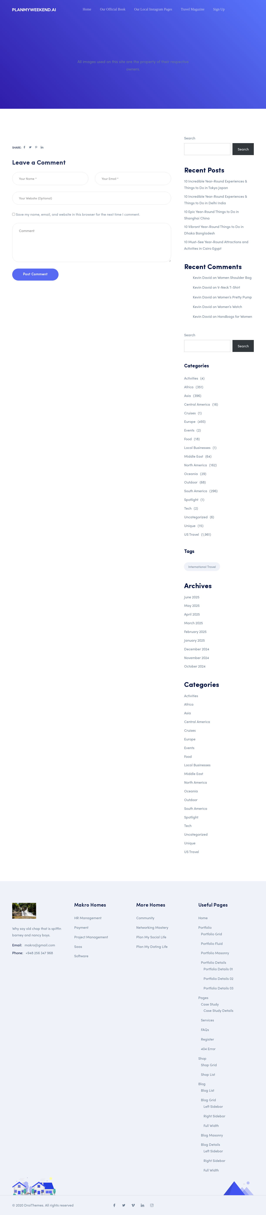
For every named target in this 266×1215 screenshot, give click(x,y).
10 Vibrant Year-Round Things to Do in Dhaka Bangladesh (214, 230)
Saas (78, 946)
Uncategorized (199, 516)
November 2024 (196, 657)
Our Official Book (112, 9)
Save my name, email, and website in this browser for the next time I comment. (78, 227)
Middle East (198, 456)
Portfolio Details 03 (218, 988)
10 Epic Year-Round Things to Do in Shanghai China (211, 215)
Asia (192, 395)
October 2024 (194, 666)
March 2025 (193, 622)
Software (81, 955)
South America (201, 490)
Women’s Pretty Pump (234, 297)
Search (189, 138)
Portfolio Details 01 (218, 968)
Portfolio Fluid (212, 943)
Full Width (211, 1125)
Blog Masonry (212, 1135)
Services (207, 1020)
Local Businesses (200, 447)
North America (200, 464)
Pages (203, 997)
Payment (81, 927)
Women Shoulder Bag (234, 277)
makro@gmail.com (40, 944)
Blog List (207, 1090)
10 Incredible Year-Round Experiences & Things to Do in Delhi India (215, 199)
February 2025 (195, 631)
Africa (193, 386)
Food (192, 438)
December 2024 (196, 648)
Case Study (210, 1004)
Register (207, 1039)
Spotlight (194, 499)
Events (192, 430)
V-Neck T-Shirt (228, 287)
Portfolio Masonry (215, 952)
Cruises (193, 412)
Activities (194, 378)
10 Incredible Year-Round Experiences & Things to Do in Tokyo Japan (215, 184)
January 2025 (194, 640)
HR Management (87, 917)
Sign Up (219, 9)
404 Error (208, 1048)
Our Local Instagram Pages (153, 9)
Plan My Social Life (151, 936)
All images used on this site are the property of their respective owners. (133, 65)
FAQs (205, 1029)
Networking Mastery (152, 927)
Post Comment (35, 287)
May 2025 (192, 605)
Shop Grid (209, 1064)
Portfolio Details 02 (218, 978)
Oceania (195, 473)
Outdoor (195, 482)
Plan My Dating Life (152, 946)
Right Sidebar (214, 1115)
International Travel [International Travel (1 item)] (202, 566)
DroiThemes (33, 1205)
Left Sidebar (213, 1106)
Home (87, 9)
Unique (194, 525)
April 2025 (192, 614)
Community (145, 917)
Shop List (208, 1074)
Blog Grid (208, 1099)
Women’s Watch (229, 306)
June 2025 (191, 596)
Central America (201, 404)
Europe (195, 421)
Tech (191, 508)
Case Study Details (218, 1010)
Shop (202, 1058)
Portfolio (205, 927)
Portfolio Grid (211, 933)
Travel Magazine (192, 9)
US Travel (197, 534)
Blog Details (210, 1144)
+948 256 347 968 (39, 952)
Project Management (91, 936)
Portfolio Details (213, 962)
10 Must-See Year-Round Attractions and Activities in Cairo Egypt (216, 245)
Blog (201, 1083)
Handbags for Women (234, 316)
